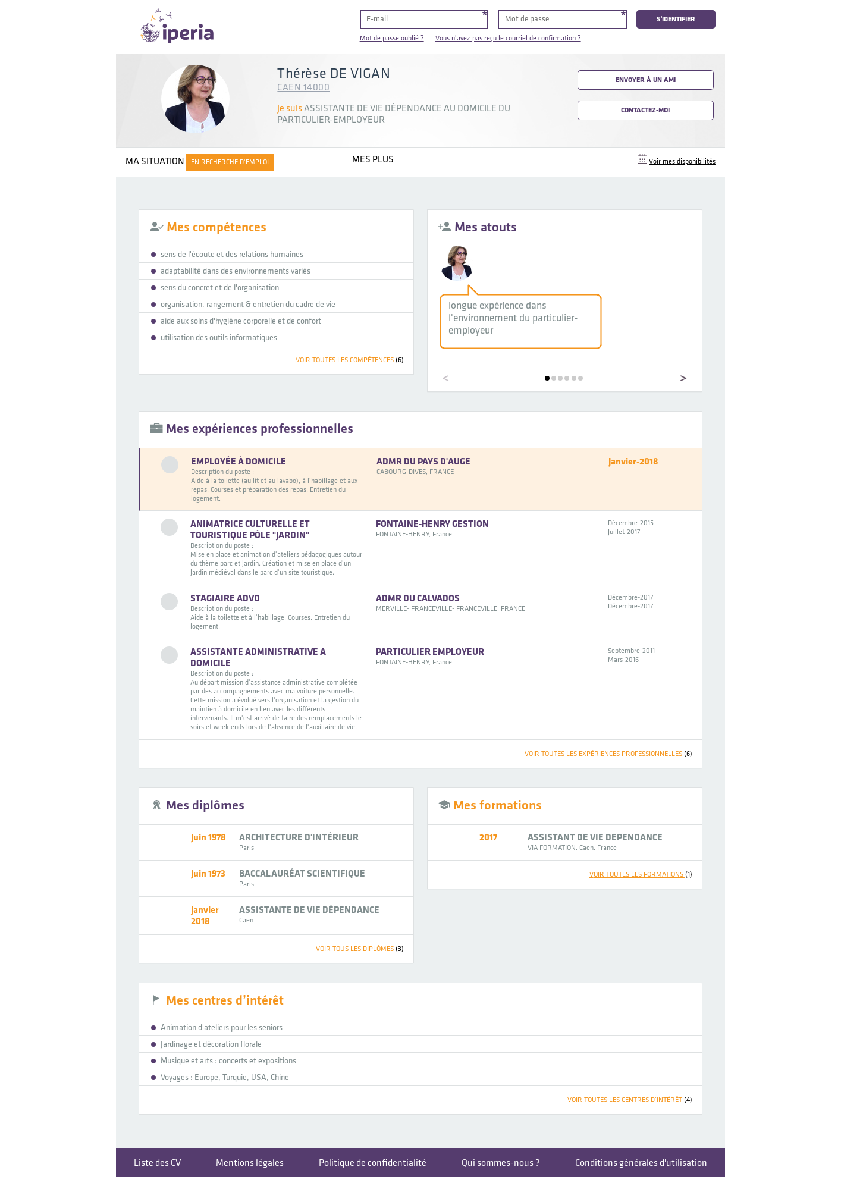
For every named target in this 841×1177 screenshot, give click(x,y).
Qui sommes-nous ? (501, 1163)
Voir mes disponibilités (682, 161)
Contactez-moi (645, 110)
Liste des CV (157, 1163)
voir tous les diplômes (360, 948)
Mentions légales (250, 1163)
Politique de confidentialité (372, 1163)
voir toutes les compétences (350, 360)
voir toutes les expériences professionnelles (608, 753)
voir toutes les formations (640, 874)
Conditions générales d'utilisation (641, 1163)
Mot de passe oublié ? (392, 38)
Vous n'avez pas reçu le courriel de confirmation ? (508, 38)
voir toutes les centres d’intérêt (629, 1100)
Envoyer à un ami (646, 80)
